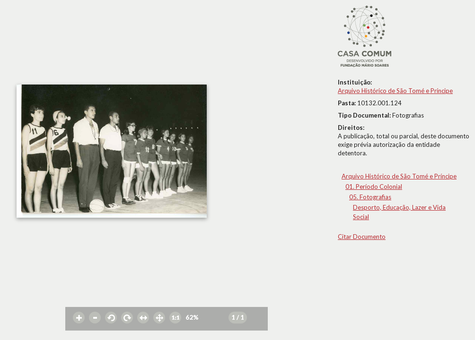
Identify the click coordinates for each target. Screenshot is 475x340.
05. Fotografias (370, 197)
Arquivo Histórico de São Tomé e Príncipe (395, 90)
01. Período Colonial (373, 186)
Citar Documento (362, 236)
